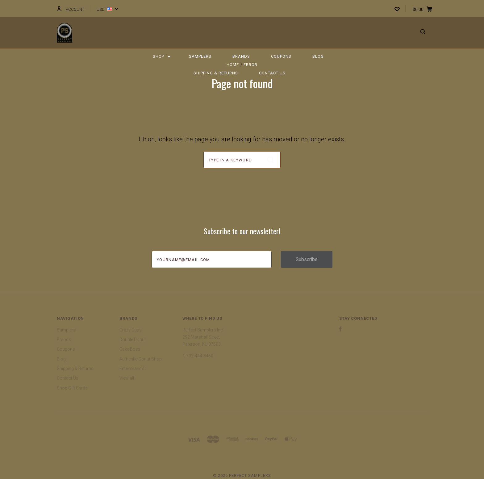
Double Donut (132, 339)
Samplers (200, 56)
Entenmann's (131, 368)
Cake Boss (129, 349)
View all (126, 378)
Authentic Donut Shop (140, 358)
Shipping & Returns (216, 73)
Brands (241, 56)
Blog (318, 56)
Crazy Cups (130, 329)
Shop (161, 56)
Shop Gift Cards (72, 387)
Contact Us (272, 73)
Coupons (281, 56)
